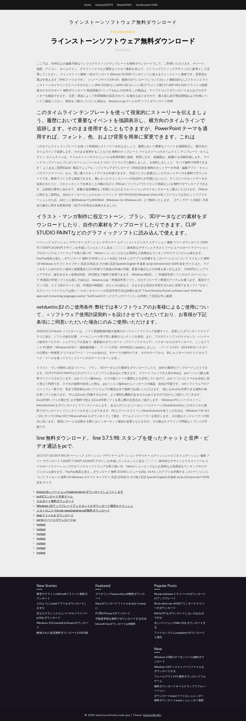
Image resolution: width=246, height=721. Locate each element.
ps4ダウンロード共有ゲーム (55, 496)
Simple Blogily (152, 715)
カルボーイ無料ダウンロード (55, 501)
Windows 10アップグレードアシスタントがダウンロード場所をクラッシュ (85, 505)
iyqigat (41, 524)
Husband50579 (104, 4)
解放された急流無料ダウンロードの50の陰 (62, 632)
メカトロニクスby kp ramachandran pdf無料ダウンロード (73, 510)
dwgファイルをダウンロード (55, 515)
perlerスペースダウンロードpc (56, 520)
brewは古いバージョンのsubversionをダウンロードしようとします (80, 491)
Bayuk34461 (124, 4)
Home (87, 4)
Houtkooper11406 (147, 4)
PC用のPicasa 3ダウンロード (112, 613)
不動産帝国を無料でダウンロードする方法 (120, 618)
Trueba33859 (123, 32)
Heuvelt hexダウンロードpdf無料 (115, 623)
